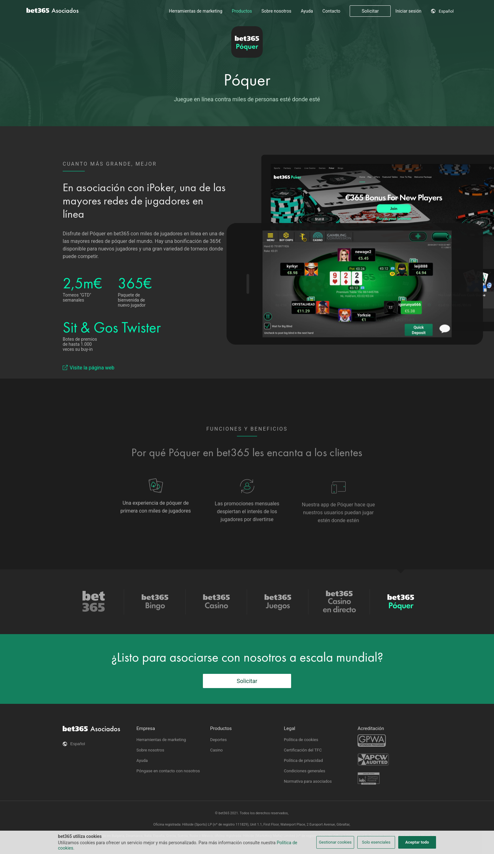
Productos (242, 11)
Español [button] (446, 11)
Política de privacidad (303, 760)
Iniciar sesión (408, 11)
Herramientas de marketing (195, 11)
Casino (216, 750)
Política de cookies (301, 739)
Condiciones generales (304, 771)
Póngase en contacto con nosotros (168, 771)
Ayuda (307, 11)
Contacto (331, 11)
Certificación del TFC (303, 750)
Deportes (218, 739)
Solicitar (370, 11)
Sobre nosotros (276, 11)
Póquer (247, 80)
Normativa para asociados (308, 781)
